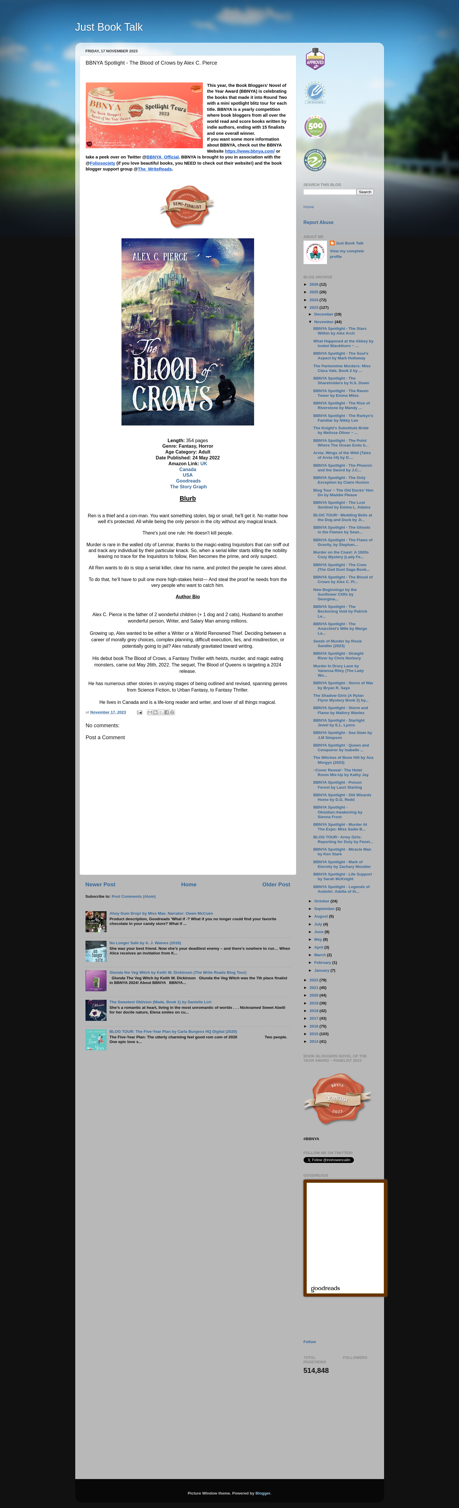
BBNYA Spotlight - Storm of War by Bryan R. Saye (343, 685)
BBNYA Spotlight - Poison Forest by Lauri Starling (337, 784)
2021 (314, 987)
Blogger (263, 1493)
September (325, 908)
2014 (314, 1041)
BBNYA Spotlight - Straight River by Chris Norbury (338, 655)
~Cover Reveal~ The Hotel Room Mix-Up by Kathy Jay (341, 772)
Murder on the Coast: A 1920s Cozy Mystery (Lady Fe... (341, 554)
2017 (314, 1018)
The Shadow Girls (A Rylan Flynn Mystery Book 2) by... (341, 697)
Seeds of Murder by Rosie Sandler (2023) (337, 643)
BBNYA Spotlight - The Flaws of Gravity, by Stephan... (342, 542)
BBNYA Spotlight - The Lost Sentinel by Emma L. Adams (341, 504)
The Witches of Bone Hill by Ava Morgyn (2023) (343, 759)
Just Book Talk (109, 27)
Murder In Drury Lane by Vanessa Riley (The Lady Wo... (338, 671)
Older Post (276, 884)
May (318, 939)
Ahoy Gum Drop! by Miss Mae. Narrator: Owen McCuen (161, 913)
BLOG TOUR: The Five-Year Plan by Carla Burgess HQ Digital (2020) (173, 1031)
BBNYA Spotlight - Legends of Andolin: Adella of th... (341, 889)
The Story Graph (188, 486)
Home (188, 884)
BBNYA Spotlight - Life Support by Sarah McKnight (342, 876)
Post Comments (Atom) (134, 896)
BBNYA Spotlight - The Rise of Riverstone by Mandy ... (341, 405)
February (323, 962)
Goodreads (188, 480)
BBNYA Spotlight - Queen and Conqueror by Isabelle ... (341, 747)
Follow (310, 1342)
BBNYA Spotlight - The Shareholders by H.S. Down (341, 380)
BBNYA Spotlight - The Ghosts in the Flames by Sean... (341, 529)
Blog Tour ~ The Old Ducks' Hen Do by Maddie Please (343, 492)
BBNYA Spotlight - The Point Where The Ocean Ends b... (341, 442)
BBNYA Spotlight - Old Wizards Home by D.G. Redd (342, 797)
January (322, 970)
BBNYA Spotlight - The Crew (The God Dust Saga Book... (341, 567)
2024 (314, 300)
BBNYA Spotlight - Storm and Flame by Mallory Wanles (340, 710)
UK (204, 463)
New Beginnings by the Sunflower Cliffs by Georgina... (335, 594)
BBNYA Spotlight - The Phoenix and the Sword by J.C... (342, 467)
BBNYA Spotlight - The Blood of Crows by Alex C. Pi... (343, 579)
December (324, 314)
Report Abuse (319, 222)
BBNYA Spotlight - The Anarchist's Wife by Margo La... (340, 628)
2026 (314, 284)
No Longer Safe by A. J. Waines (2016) (145, 943)
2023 (314, 307)
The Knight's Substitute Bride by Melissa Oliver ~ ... (341, 430)
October (322, 901)
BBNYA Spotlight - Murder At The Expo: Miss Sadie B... (340, 826)
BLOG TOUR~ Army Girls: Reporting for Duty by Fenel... (343, 839)
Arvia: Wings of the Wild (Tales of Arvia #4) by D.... (342, 455)
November (324, 322)
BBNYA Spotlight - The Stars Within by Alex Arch (339, 330)
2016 (314, 1026)
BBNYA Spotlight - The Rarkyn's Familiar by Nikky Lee (343, 418)
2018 (314, 1011)
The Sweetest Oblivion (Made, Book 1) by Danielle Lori (160, 1002)
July (318, 924)
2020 (314, 995)
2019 (314, 1003)
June (319, 932)
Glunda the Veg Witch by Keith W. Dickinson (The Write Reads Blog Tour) (177, 972)
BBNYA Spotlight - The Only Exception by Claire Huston (341, 480)
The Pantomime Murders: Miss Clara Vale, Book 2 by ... (342, 368)
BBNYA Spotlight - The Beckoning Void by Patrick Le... (340, 611)
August (321, 916)
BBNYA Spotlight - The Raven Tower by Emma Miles (341, 393)
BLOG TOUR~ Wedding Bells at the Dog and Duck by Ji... (342, 517)
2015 (314, 1034)
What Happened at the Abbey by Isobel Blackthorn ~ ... (343, 343)
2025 (314, 292)
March (320, 955)
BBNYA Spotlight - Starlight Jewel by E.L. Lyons (338, 722)
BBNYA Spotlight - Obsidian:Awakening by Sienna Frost (337, 812)
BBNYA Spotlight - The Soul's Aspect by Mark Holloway (340, 355)
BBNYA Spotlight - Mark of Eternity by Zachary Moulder (342, 864)
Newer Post (100, 884)
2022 (314, 980)
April (319, 947)
